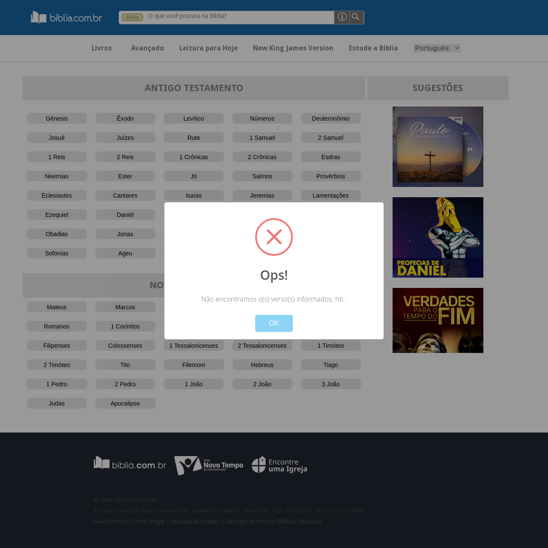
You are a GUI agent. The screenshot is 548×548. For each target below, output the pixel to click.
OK (274, 323)
